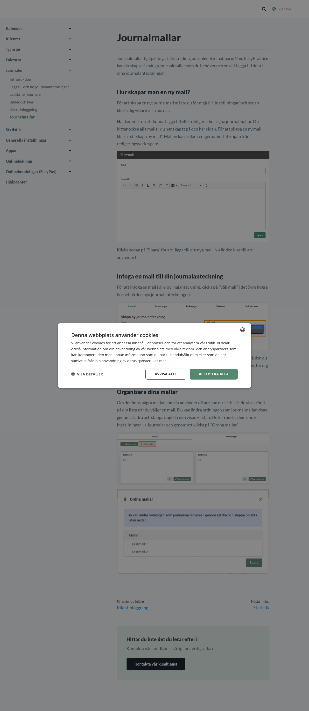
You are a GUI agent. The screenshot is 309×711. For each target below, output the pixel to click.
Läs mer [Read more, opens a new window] (159, 360)
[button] (87, 374)
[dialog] (154, 355)
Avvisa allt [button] (166, 374)
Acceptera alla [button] (214, 374)
